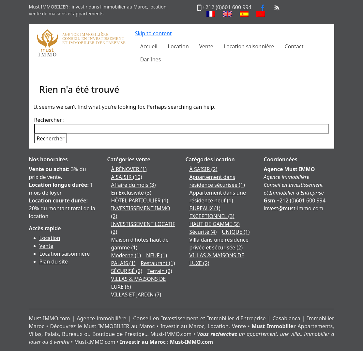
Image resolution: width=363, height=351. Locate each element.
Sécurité (203, 231)
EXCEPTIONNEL (211, 216)
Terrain (159, 271)
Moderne (126, 255)
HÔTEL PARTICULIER (139, 200)
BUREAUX (204, 208)
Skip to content (153, 33)
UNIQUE (236, 231)
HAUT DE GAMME (214, 224)
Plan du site (53, 261)
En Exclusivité (131, 192)
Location (49, 238)
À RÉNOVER (129, 169)
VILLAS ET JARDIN (136, 294)
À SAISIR (203, 169)
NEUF (156, 255)
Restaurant (158, 263)
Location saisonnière (64, 253)
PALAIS (123, 263)
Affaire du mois (133, 184)
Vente (46, 245)
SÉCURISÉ (126, 271)
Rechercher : (49, 119)
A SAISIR (126, 177)
